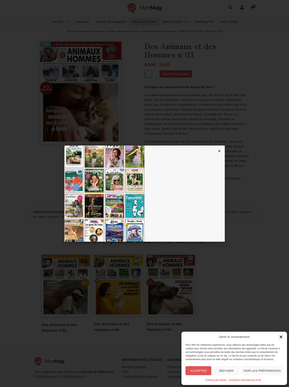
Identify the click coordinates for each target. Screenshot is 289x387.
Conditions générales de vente (245, 379)
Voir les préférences (262, 370)
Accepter (198, 370)
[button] (281, 337)
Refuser (226, 370)
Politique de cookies (216, 379)
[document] (144, 193)
